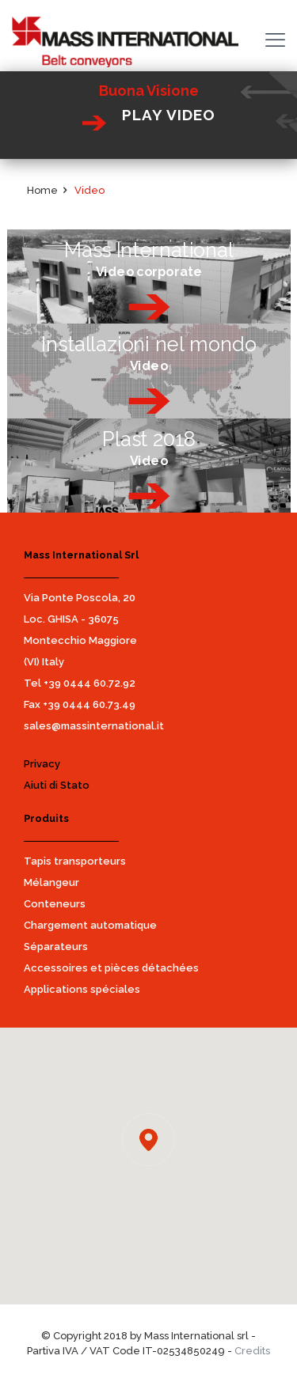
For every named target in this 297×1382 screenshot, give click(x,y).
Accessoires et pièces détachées (111, 968)
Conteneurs (55, 904)
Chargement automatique (90, 925)
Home (42, 190)
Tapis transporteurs (75, 861)
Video (89, 190)
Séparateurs (56, 946)
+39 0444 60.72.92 (89, 683)
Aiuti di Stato (56, 785)
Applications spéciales (82, 989)
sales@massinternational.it (94, 726)
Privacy (42, 764)
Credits (252, 1351)
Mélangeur (51, 882)
